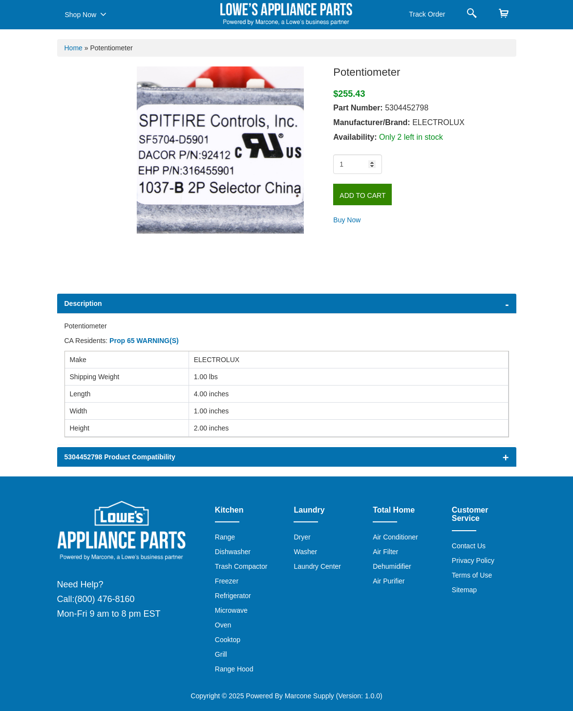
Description (83, 303)
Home (73, 48)
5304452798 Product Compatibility (119, 457)
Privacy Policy (473, 560)
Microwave (231, 610)
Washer (305, 552)
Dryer (302, 537)
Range (225, 537)
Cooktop (227, 640)
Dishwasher (233, 552)
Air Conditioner (395, 537)
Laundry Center (317, 566)
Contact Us (469, 546)
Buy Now (347, 220)
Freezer (226, 581)
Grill (221, 654)
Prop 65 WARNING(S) (144, 341)
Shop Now (85, 14)
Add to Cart (362, 195)
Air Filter (385, 552)
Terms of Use (472, 575)
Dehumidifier (392, 566)
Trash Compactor (241, 566)
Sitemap (464, 590)
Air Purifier (388, 581)
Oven (223, 625)
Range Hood (234, 669)
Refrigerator (233, 596)
